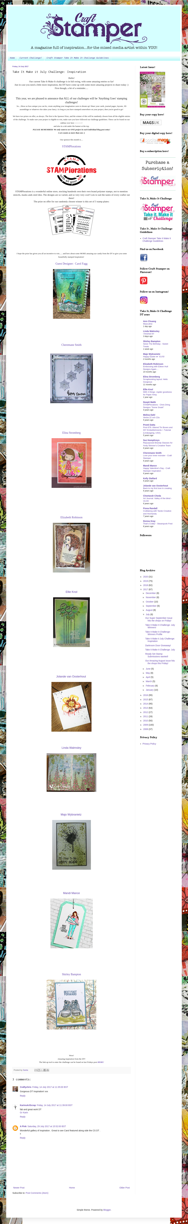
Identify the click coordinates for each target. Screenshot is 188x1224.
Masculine (147, 324)
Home (12, 58)
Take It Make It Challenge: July (160, 649)
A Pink (23, 1126)
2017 (146, 589)
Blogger (107, 1210)
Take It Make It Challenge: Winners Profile (157, 633)
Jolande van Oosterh (71, 676)
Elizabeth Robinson (153, 364)
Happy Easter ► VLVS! (154, 356)
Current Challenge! (31, 58)
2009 (146, 725)
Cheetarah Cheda (152, 496)
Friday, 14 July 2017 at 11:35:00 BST (50, 1087)
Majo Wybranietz (151, 354)
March (149, 681)
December (151, 593)
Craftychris (25, 1087)
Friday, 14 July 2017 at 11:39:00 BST (55, 1105)
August (149, 610)
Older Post (124, 1187)
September (151, 606)
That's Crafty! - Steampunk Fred (157, 523)
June (148, 669)
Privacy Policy (149, 744)
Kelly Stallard (150, 478)
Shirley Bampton (151, 341)
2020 (146, 576)
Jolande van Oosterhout (155, 485)
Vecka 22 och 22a (151, 417)
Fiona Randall (150, 508)
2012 (146, 712)
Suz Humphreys (151, 440)
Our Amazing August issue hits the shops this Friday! (160, 662)
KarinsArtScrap (28, 1105)
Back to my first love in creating (157, 488)
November (151, 597)
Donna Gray (149, 521)
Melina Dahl (149, 415)
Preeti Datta (149, 425)
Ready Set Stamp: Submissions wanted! (156, 655)
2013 (146, 708)
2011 (146, 716)
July (148, 614)
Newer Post (18, 1187)
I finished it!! (148, 334)
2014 (146, 703)
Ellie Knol (148, 389)
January (150, 690)
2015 (146, 699)
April (148, 677)
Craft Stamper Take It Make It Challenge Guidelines (78, 58)
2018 (146, 585)
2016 (146, 695)
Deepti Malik (149, 402)
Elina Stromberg (151, 376)
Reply (22, 1096)
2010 (146, 720)
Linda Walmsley (151, 331)
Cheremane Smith (152, 453)
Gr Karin (24, 1112)
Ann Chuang (149, 321)
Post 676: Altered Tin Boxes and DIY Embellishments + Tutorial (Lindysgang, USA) (157, 430)
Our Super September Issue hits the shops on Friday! (158, 619)
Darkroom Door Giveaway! (158, 645)
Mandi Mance (150, 465)
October (150, 601)
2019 (146, 581)
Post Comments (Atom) (37, 1193)
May (148, 673)
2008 (146, 729)
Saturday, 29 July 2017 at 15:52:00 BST (47, 1126)
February (150, 685)
